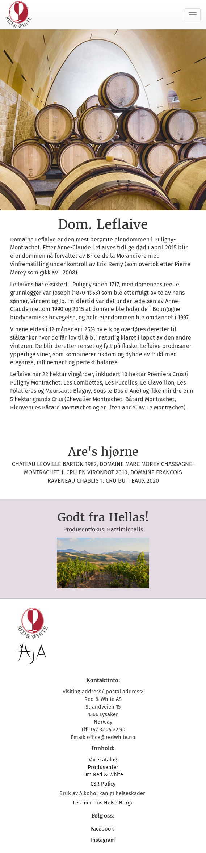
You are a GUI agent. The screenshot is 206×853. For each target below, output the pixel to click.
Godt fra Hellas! (103, 517)
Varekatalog (103, 759)
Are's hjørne (103, 452)
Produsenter (103, 767)
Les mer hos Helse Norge (103, 802)
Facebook (103, 828)
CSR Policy (103, 784)
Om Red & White (103, 774)
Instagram (103, 840)
